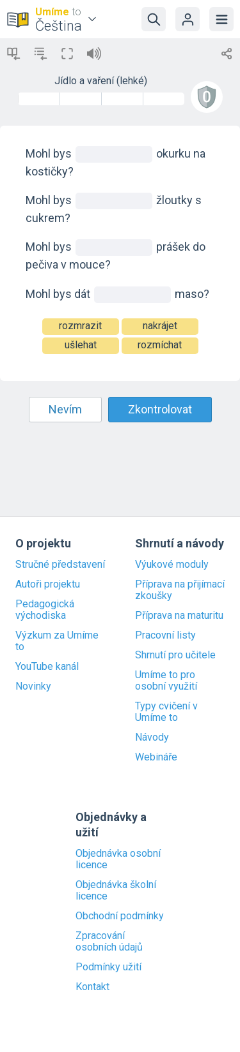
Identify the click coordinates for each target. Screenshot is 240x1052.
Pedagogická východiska (44, 609)
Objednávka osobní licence (118, 859)
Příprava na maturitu (179, 615)
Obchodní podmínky (120, 916)
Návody (152, 737)
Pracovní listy (165, 635)
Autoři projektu (47, 584)
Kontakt (92, 987)
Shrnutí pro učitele (175, 655)
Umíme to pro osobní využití (166, 680)
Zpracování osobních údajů (109, 941)
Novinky (33, 686)
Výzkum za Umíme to (57, 641)
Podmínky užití (108, 967)
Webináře (156, 757)
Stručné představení (60, 564)
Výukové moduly (172, 564)
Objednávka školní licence (116, 890)
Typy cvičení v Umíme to (166, 711)
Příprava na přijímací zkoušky (180, 590)
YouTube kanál (47, 666)
